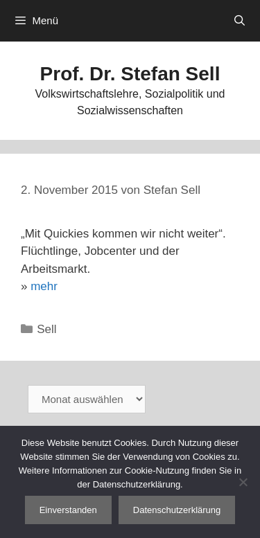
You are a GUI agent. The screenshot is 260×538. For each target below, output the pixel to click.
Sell (46, 329)
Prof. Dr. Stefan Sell (130, 73)
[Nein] (243, 482)
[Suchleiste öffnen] (239, 21)
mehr (44, 286)
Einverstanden (68, 510)
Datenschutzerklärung (176, 510)
